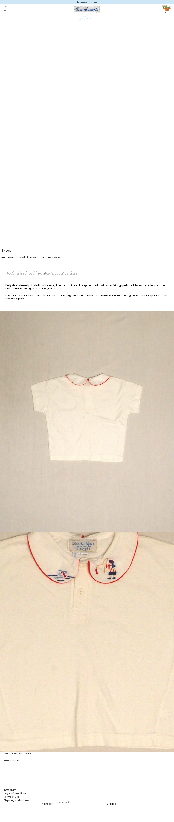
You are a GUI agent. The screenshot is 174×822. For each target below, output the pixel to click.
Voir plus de (18, 753)
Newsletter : (48, 803)
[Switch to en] (7, 10)
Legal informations (15, 793)
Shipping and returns (16, 800)
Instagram (10, 790)
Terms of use (11, 797)
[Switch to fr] (7, 6)
